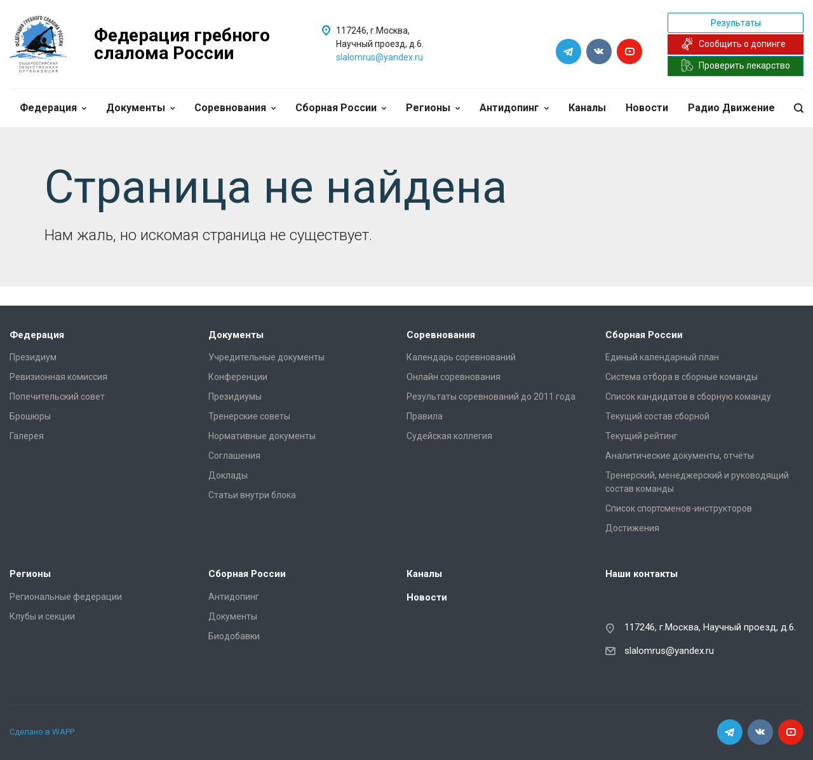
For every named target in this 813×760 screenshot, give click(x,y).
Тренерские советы (249, 416)
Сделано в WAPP (42, 731)
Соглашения (234, 456)
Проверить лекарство (735, 65)
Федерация (53, 108)
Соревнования (235, 108)
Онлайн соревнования (453, 377)
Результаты (736, 23)
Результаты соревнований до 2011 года (490, 396)
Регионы (433, 108)
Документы (140, 108)
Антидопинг (514, 108)
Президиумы (235, 396)
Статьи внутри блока (252, 495)
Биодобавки (234, 636)
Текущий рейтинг (641, 436)
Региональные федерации (66, 597)
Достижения (632, 528)
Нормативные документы (262, 436)
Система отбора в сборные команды (681, 377)
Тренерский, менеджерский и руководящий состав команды (697, 482)
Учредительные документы (266, 357)
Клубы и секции (42, 616)
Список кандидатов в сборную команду (688, 396)
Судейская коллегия (449, 436)
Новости (647, 108)
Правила (424, 416)
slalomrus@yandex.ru (379, 57)
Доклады (228, 475)
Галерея (27, 436)
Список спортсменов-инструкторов (678, 508)
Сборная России (340, 108)
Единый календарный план (662, 357)
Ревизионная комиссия (58, 377)
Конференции (237, 377)
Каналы (587, 108)
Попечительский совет (57, 396)
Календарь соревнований (461, 357)
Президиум (33, 357)
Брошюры (30, 416)
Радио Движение (731, 108)
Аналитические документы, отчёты (679, 456)
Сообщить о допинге (733, 43)
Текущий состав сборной (657, 416)
